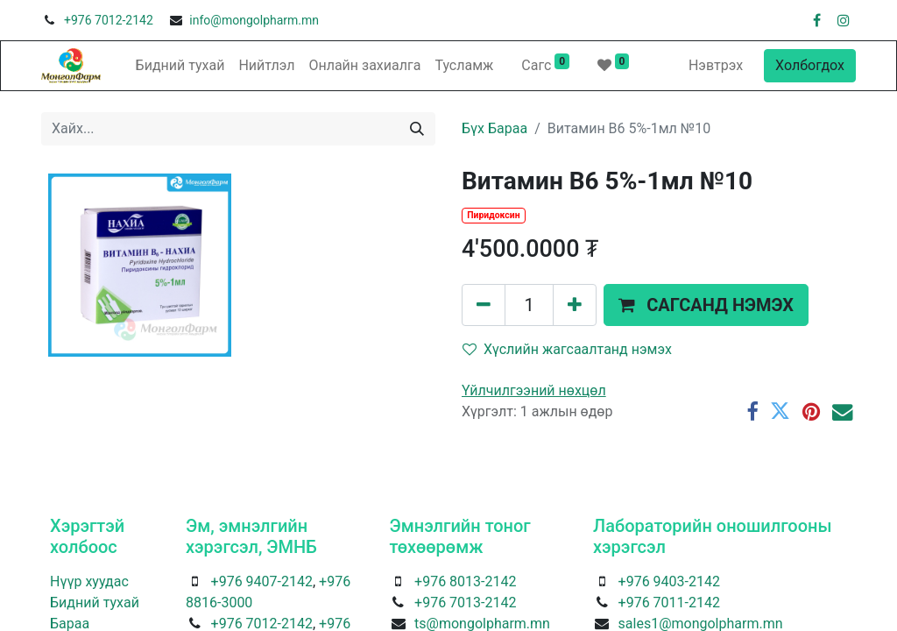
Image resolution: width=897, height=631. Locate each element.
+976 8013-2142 (465, 581)
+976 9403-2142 (669, 581)
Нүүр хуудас (89, 581)
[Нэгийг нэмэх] (575, 305)
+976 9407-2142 (262, 581)
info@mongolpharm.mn (254, 20)
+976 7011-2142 (669, 602)
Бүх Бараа (494, 128)
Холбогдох (809, 65)
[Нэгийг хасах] (483, 305)
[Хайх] (417, 128)
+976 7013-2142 (465, 602)
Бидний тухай (94, 602)
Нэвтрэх (716, 65)
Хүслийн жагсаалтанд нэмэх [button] (567, 349)
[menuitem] (180, 65)
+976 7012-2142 (108, 20)
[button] (706, 305)
